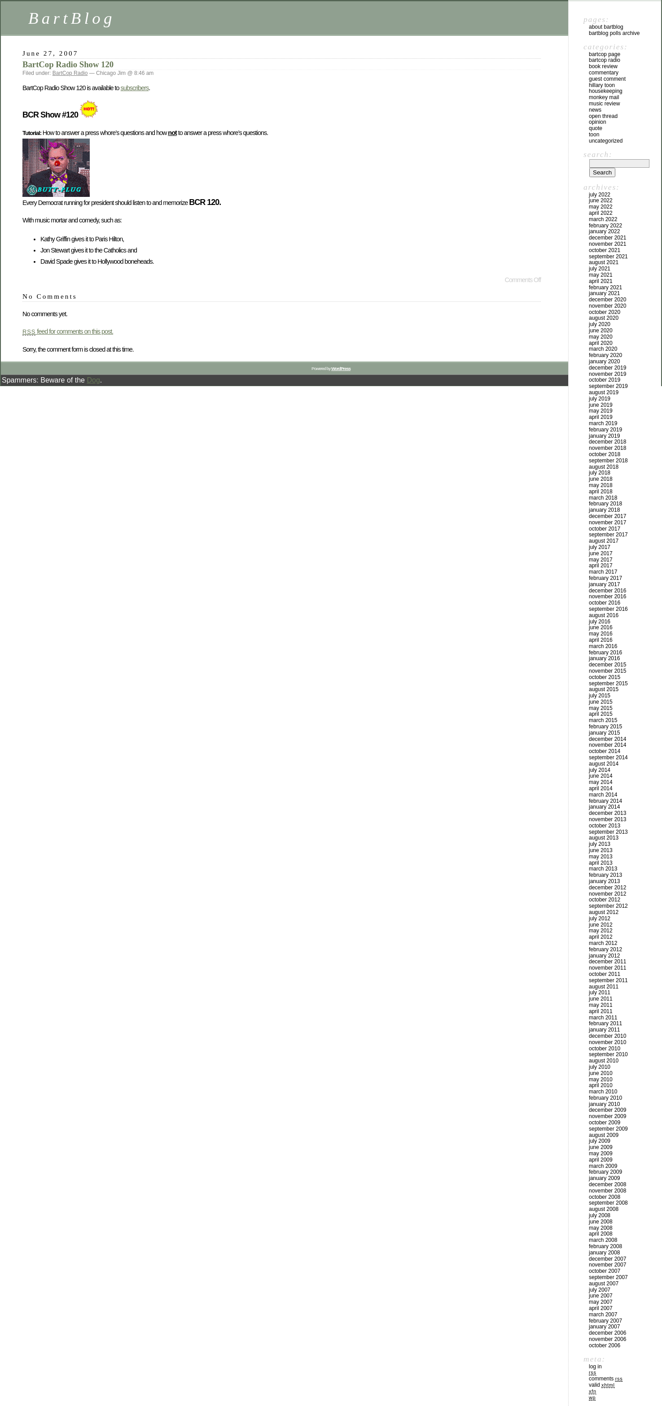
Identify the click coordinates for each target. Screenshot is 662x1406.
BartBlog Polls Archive (614, 33)
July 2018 (599, 473)
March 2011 (603, 1017)
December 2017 (607, 516)
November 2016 (607, 596)
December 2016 (607, 591)
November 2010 (607, 1042)
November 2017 (607, 522)
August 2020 (603, 318)
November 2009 (607, 1116)
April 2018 (601, 491)
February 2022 (605, 225)
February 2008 (605, 1246)
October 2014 (604, 751)
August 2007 (603, 1283)
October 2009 (604, 1122)
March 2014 (603, 795)
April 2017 (601, 565)
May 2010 (601, 1079)
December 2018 (607, 442)
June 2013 (601, 850)
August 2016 (603, 615)
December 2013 (607, 813)
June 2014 (601, 776)
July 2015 (599, 695)
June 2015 (601, 702)
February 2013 (605, 875)
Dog (93, 380)
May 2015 (601, 708)
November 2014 (607, 745)
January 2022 (604, 231)
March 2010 (603, 1091)
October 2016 (604, 603)
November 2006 (607, 1339)
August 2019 (603, 392)
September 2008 (608, 1203)
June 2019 (601, 405)
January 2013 (604, 881)
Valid (602, 1385)
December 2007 (607, 1259)
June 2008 (601, 1222)
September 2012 (608, 906)
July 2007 (599, 1290)
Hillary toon (602, 85)
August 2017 (603, 541)
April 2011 (601, 1011)
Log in (595, 1366)
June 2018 (601, 479)
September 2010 (608, 1054)
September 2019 (608, 386)
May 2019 (601, 411)
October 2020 (604, 312)
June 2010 (601, 1073)
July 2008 (599, 1215)
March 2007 (603, 1314)
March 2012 (603, 943)
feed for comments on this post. (67, 331)
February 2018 (605, 504)
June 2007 (601, 1296)
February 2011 (605, 1023)
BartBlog (71, 18)
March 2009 (603, 1166)
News (595, 110)
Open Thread (603, 116)
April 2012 (601, 937)
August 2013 (603, 838)
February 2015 (605, 726)
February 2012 (605, 949)
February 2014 (605, 801)
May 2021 (601, 275)
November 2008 (607, 1191)
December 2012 (607, 887)
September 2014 (608, 757)
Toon (594, 134)
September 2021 (608, 256)
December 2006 (607, 1333)
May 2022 (601, 207)
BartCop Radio (70, 73)
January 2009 (604, 1178)
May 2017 (601, 560)
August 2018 (603, 467)
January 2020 (604, 361)
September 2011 (608, 980)
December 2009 (607, 1110)
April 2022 (601, 213)
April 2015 (601, 714)
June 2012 (601, 925)
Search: (597, 154)
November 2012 (607, 894)
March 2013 (603, 869)
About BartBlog (606, 27)
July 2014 (599, 770)
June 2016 (601, 627)
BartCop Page (604, 54)
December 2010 (607, 1036)
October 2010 (604, 1048)
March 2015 (603, 720)
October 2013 (604, 826)
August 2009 (603, 1135)
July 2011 (599, 992)
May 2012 (601, 930)
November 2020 (607, 306)
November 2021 (607, 244)
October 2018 (604, 454)
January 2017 (604, 584)
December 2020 (607, 299)
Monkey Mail (604, 97)
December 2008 (607, 1184)
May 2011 (601, 1005)
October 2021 (604, 250)
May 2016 (601, 634)
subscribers (135, 87)
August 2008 (603, 1209)
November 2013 (607, 819)
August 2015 (603, 689)
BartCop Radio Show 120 (68, 64)
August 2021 (603, 262)
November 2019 (607, 374)
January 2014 (604, 807)
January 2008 (604, 1252)
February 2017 (605, 578)
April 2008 (601, 1234)
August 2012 (603, 912)
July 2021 (599, 269)
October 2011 (604, 974)
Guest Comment (607, 79)
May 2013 (601, 856)
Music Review (604, 103)
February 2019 (605, 430)
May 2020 (601, 337)
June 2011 (601, 999)
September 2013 (608, 832)
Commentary (603, 73)
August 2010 (603, 1061)
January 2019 (604, 436)
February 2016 (605, 652)
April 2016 (601, 640)
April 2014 (601, 788)
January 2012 (604, 956)
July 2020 (599, 324)
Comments (606, 1379)
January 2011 (604, 1030)
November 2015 (607, 671)
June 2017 (601, 553)
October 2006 (604, 1345)
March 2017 (603, 572)
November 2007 (607, 1265)
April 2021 (601, 281)
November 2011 (607, 968)
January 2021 (604, 293)
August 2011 (603, 987)
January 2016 (604, 658)
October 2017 (604, 529)
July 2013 (599, 844)
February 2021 (605, 287)
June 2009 (601, 1147)
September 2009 (608, 1129)
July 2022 (599, 195)
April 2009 (601, 1160)
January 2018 (604, 510)
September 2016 (608, 609)
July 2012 (599, 918)
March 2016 (603, 646)
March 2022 (603, 219)
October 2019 (604, 380)
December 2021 (607, 238)
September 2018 (608, 460)
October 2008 (604, 1197)
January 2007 (604, 1326)
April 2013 (601, 863)
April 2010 (601, 1085)
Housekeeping (606, 91)
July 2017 (599, 547)
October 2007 (604, 1271)
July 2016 (599, 621)
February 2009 (605, 1172)
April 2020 (601, 343)
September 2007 (608, 1277)
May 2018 (601, 485)
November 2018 (607, 448)
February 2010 (605, 1098)
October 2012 (604, 900)
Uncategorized (606, 141)
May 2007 (601, 1302)
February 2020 (605, 355)
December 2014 (607, 739)
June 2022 (601, 200)
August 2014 (603, 764)
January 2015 (604, 733)
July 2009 (599, 1141)
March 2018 (603, 498)
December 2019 (607, 368)
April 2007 (601, 1308)
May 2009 (601, 1153)
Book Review (603, 66)
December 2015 (607, 665)
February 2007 (605, 1321)
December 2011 (607, 961)
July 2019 (599, 399)
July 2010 (599, 1067)
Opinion (597, 122)
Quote (595, 128)
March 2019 (603, 423)
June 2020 (601, 330)
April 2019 (601, 417)
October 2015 (604, 677)
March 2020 (603, 349)
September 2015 (608, 683)
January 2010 (604, 1104)
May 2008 (601, 1228)
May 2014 (601, 782)
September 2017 (608, 534)
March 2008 (603, 1240)
